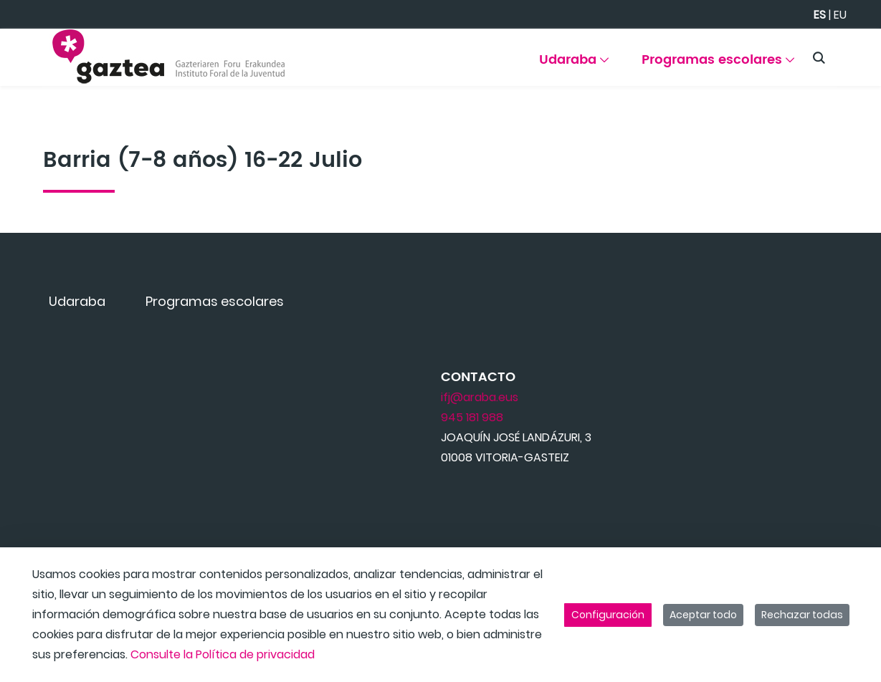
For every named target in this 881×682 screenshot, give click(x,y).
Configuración (607, 614)
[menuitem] (575, 65)
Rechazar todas (802, 614)
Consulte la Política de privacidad (222, 654)
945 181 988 (472, 417)
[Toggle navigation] (845, 53)
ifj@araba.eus (479, 397)
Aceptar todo (703, 614)
